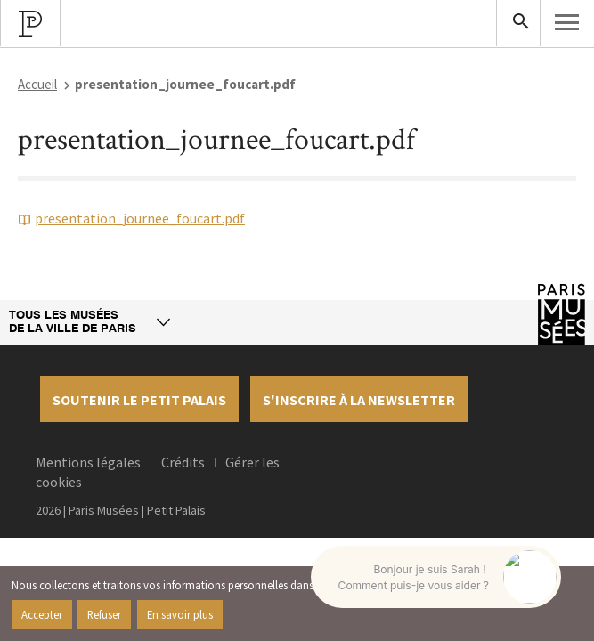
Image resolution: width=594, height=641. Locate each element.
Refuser (104, 614)
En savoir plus (180, 614)
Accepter (41, 614)
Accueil (37, 84)
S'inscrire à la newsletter (359, 400)
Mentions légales (88, 462)
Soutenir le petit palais (139, 400)
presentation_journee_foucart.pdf (140, 218)
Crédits (183, 462)
